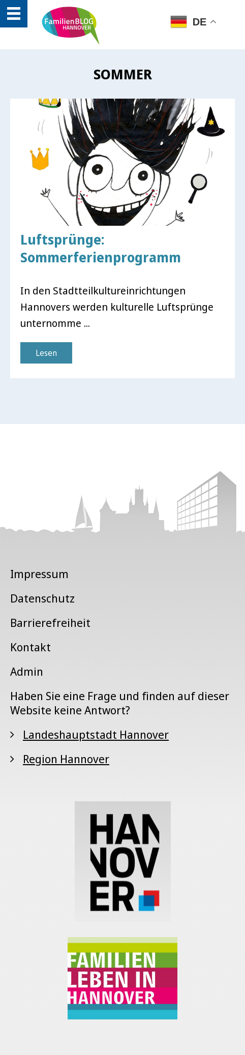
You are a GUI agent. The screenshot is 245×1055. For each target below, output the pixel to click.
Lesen (46, 352)
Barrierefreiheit (50, 622)
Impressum (39, 573)
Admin (26, 671)
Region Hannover (66, 758)
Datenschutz (42, 598)
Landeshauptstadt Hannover (96, 734)
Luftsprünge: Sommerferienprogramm (100, 248)
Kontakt (30, 647)
